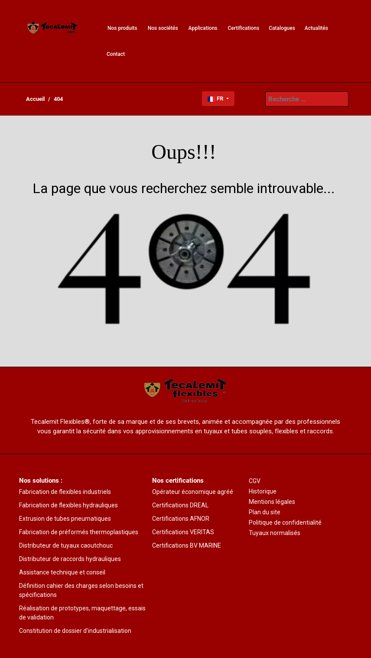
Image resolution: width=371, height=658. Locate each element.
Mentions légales (272, 501)
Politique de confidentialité (285, 522)
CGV (254, 480)
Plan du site (264, 512)
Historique (263, 491)
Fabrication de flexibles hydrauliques (68, 505)
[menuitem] (52, 28)
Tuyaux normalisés (274, 532)
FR (216, 98)
